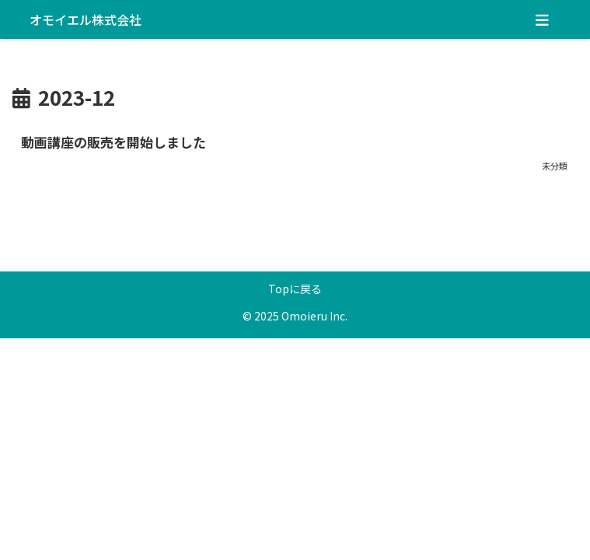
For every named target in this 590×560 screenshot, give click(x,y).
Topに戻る (295, 288)
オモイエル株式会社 (85, 19)
